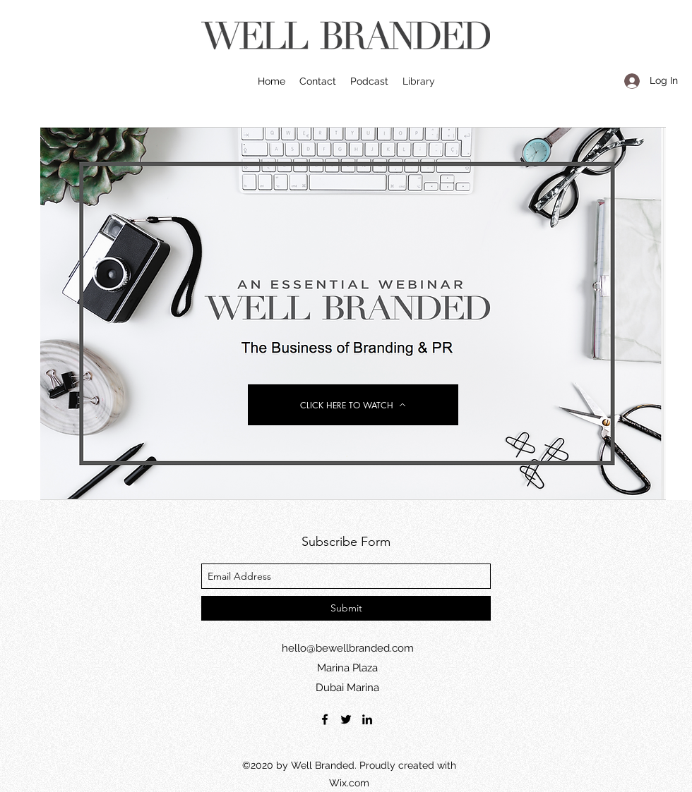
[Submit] (346, 608)
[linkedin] (367, 719)
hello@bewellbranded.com (348, 648)
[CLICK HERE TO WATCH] (353, 404)
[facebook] (325, 719)
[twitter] (346, 719)
